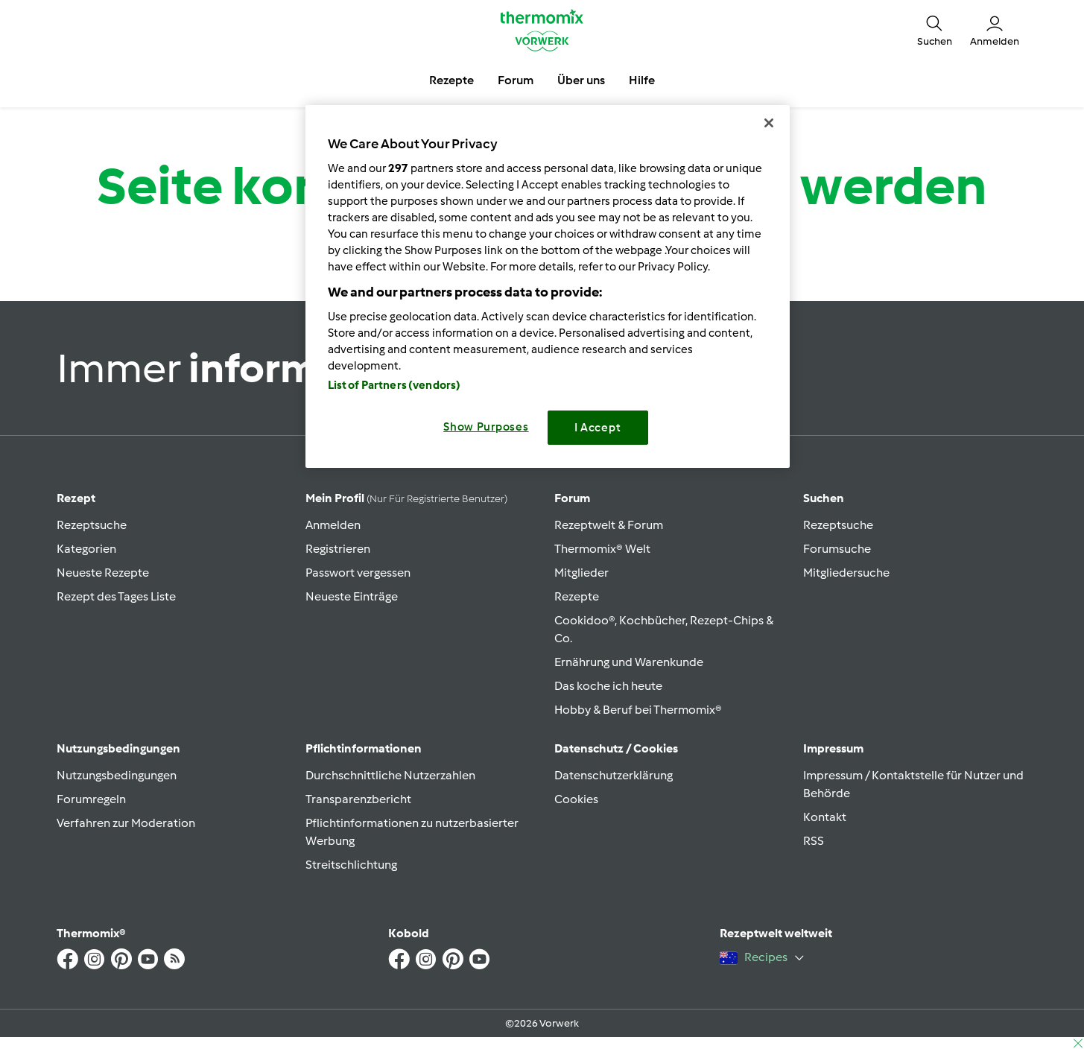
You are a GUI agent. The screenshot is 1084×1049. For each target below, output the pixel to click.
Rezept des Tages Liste (116, 596)
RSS (813, 841)
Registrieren (337, 549)
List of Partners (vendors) (394, 385)
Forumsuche (837, 549)
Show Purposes (486, 427)
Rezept (76, 498)
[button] (934, 30)
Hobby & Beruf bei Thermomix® (638, 710)
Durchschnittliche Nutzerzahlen (390, 775)
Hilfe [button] (642, 80)
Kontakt (824, 817)
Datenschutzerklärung (613, 775)
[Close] (768, 123)
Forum (572, 498)
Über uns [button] (581, 80)
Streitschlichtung (351, 865)
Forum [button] (515, 80)
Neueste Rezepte (103, 572)
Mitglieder (581, 572)
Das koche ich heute (608, 686)
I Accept (597, 427)
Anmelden (333, 525)
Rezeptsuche (92, 525)
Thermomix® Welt (602, 549)
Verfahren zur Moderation (126, 823)
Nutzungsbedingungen (117, 775)
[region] (547, 286)
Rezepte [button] (451, 80)
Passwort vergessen (358, 572)
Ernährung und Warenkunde (628, 662)
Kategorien (86, 549)
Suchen (823, 498)
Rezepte (576, 596)
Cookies (576, 799)
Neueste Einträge (351, 596)
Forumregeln (91, 799)
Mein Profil (406, 498)
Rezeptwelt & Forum (608, 525)
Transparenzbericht (358, 799)
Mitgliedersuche (846, 572)
